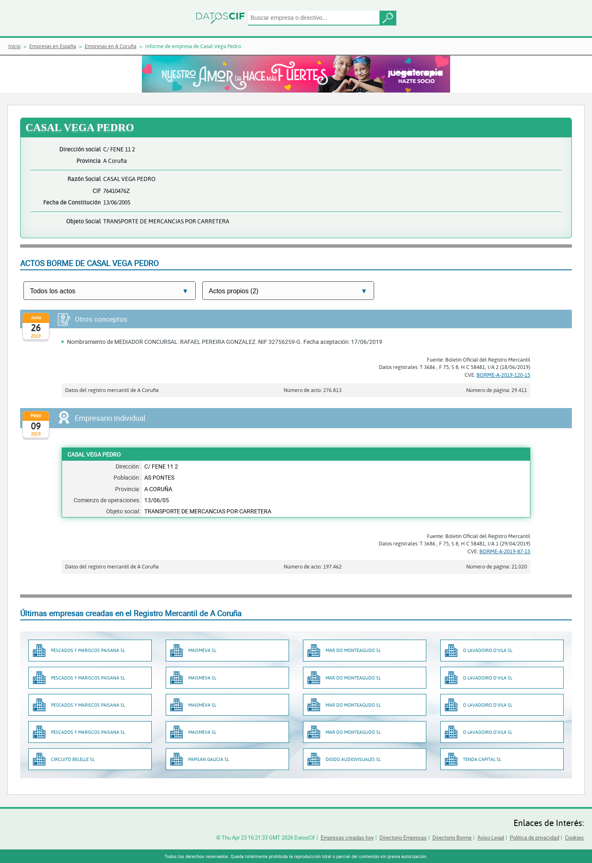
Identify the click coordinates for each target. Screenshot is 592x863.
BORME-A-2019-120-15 (503, 374)
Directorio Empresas (403, 837)
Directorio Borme (452, 837)
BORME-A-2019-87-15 (504, 551)
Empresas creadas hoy (347, 837)
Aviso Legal (490, 837)
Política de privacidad (534, 837)
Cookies (574, 837)
